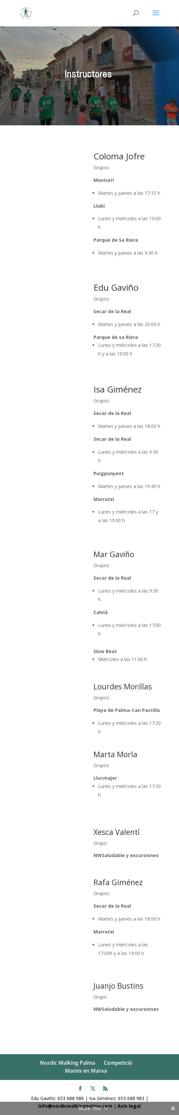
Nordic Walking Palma (67, 1062)
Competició (118, 1062)
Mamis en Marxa (86, 1070)
